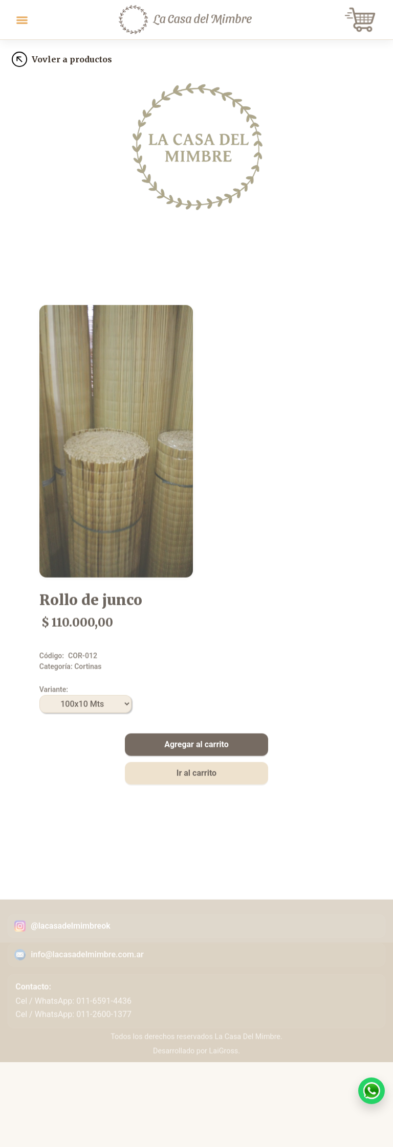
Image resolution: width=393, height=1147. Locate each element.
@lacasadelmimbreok (70, 944)
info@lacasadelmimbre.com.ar (87, 973)
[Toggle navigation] (22, 20)
